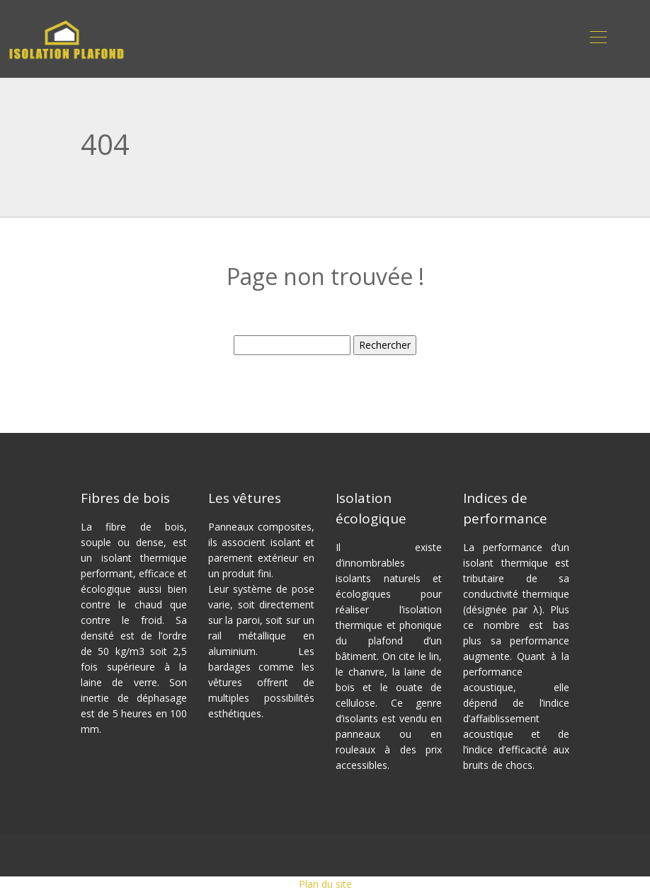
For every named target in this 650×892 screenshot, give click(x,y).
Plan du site (325, 884)
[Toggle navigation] (597, 39)
